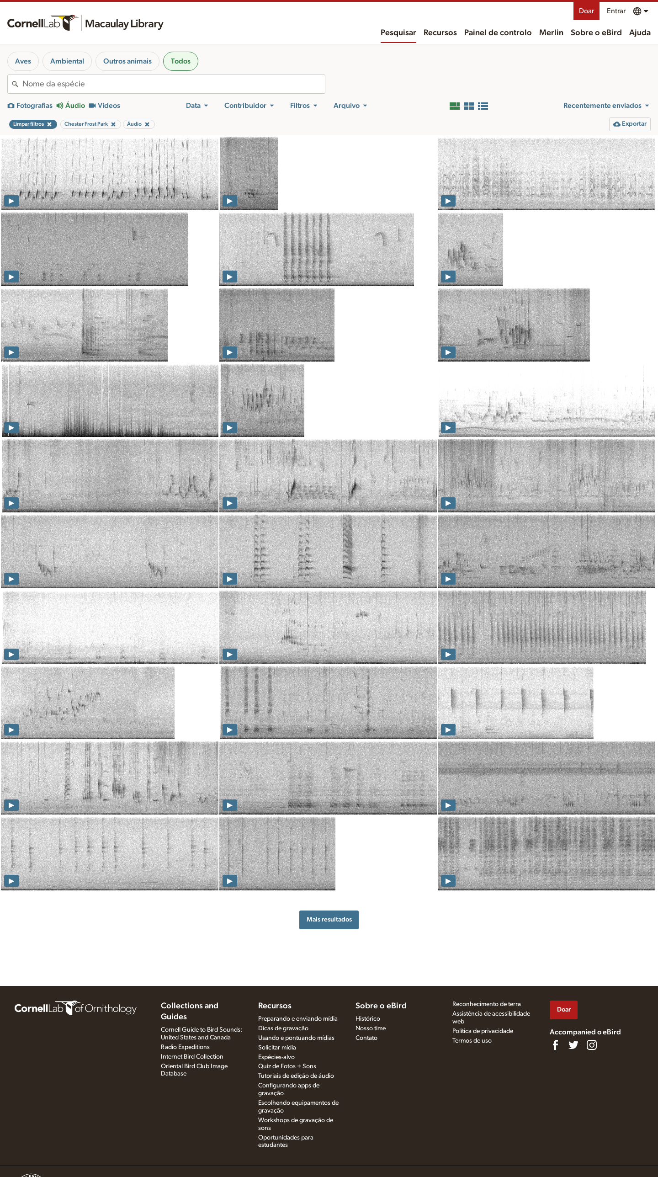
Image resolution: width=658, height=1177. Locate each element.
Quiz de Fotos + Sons (287, 1066)
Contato (366, 1038)
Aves (23, 61)
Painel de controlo (498, 33)
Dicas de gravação (283, 1028)
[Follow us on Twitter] (573, 1044)
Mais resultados (329, 919)
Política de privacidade (482, 1031)
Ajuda (640, 33)
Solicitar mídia (277, 1047)
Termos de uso (472, 1041)
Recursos (440, 33)
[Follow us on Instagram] (591, 1044)
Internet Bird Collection (192, 1057)
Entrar (616, 11)
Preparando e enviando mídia (298, 1019)
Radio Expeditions (185, 1047)
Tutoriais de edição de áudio (296, 1076)
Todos (181, 61)
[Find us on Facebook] (555, 1044)
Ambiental (67, 61)
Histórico (368, 1019)
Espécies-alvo (276, 1057)
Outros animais (127, 61)
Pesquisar (398, 33)
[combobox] (173, 84)
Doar (586, 11)
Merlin (551, 33)
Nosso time (371, 1028)
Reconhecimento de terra (486, 1004)
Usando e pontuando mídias (296, 1038)
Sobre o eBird (596, 33)
